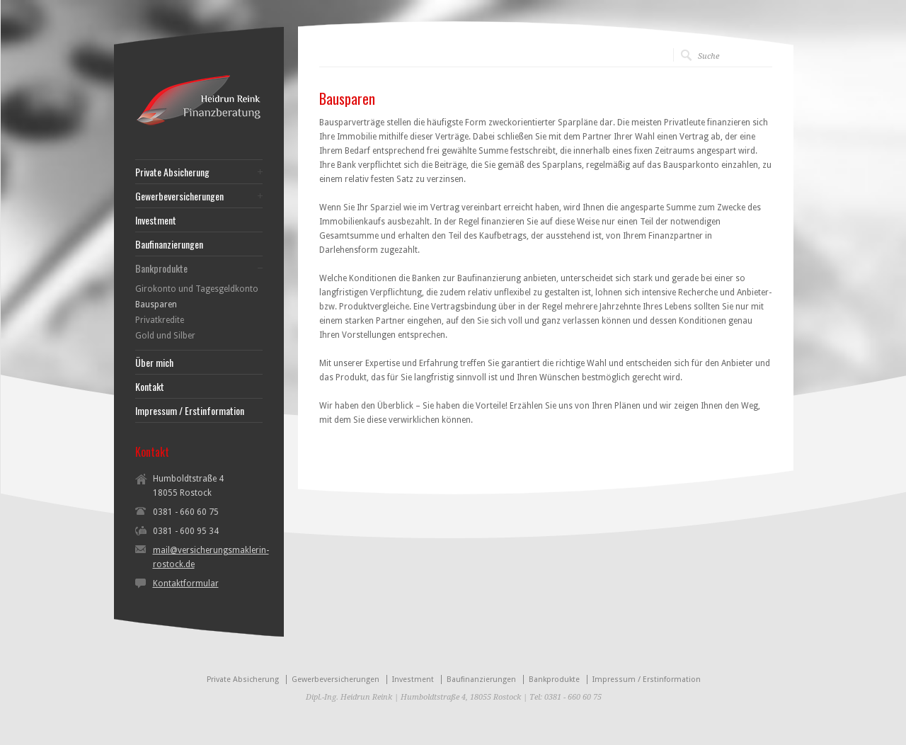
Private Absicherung (172, 172)
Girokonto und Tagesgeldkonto (196, 289)
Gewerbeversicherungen (179, 196)
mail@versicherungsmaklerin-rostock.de (211, 557)
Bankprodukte (161, 268)
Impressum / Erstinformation (189, 411)
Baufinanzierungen (169, 244)
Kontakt (149, 387)
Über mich (154, 363)
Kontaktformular (186, 583)
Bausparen (156, 304)
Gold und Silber (165, 335)
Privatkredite (159, 320)
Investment (155, 220)
